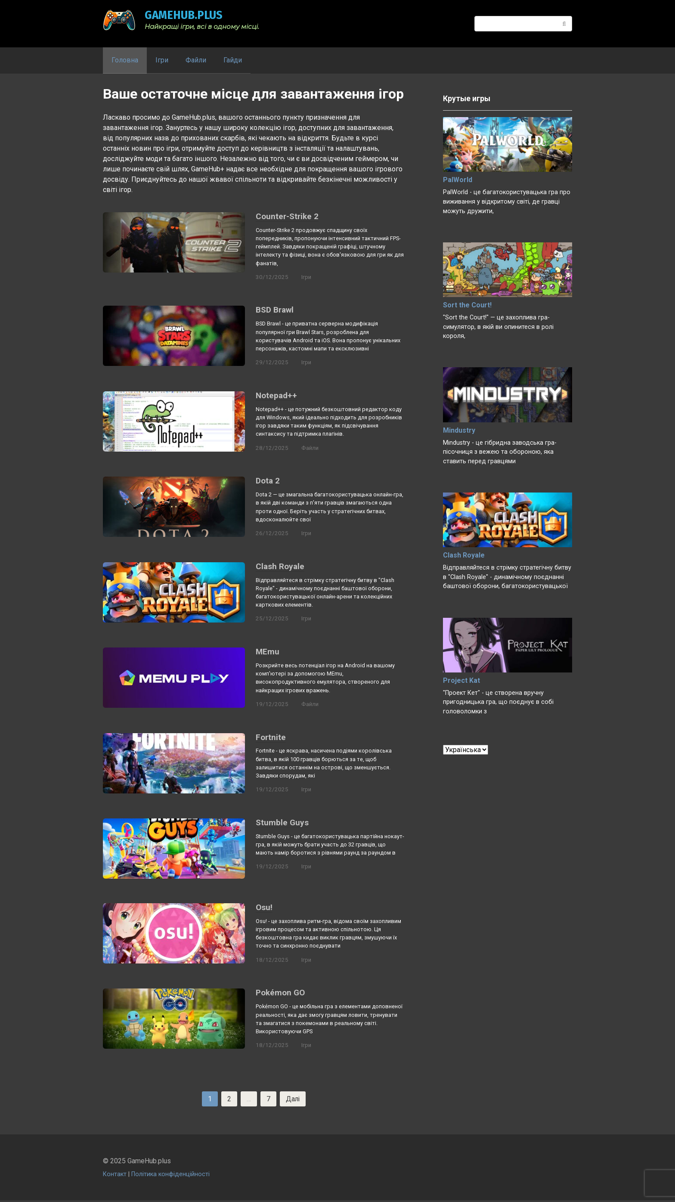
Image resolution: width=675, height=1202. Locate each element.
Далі (292, 1100)
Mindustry (459, 430)
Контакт (115, 1176)
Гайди (232, 60)
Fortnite (271, 738)
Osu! (264, 908)
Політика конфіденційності (170, 1176)
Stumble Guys (282, 823)
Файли (196, 60)
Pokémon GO (280, 994)
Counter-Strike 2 (287, 216)
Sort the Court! (467, 305)
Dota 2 (268, 481)
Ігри (161, 60)
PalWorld (457, 180)
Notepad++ (276, 396)
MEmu (267, 652)
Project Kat (461, 680)
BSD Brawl (275, 310)
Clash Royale (280, 567)
